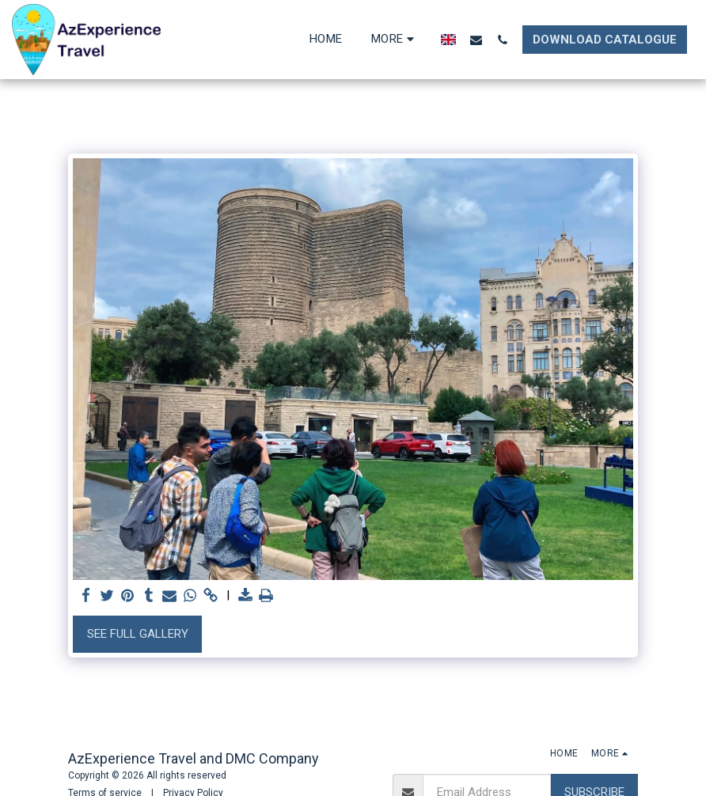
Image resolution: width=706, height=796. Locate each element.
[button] (476, 39)
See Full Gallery (137, 634)
